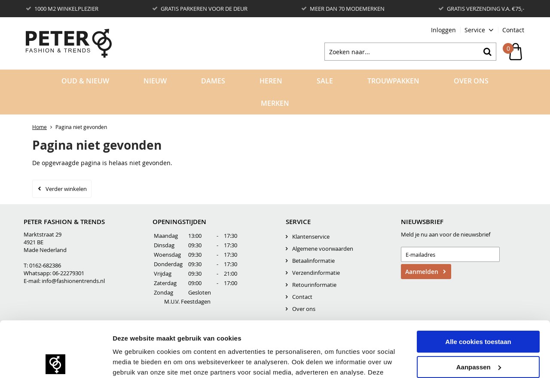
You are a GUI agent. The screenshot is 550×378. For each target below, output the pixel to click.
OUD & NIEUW (85, 81)
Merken (275, 103)
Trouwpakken (393, 81)
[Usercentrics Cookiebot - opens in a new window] (55, 361)
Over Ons (471, 81)
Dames (213, 81)
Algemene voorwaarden (322, 248)
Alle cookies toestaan (478, 286)
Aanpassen (478, 311)
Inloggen (443, 30)
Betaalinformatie (313, 260)
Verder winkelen (66, 189)
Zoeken (487, 51)
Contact (513, 30)
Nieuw (155, 81)
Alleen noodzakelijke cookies (478, 336)
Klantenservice (311, 236)
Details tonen (133, 361)
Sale (325, 81)
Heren (271, 81)
